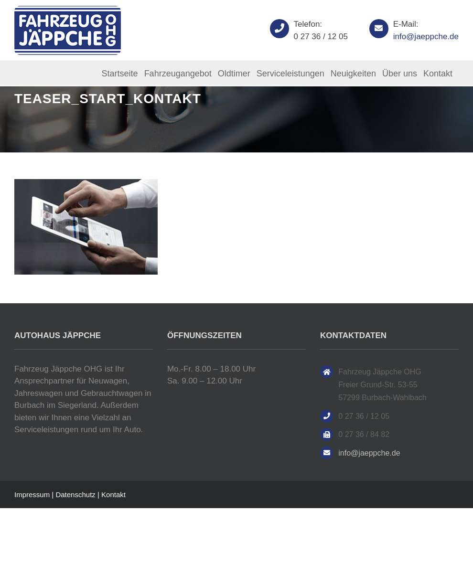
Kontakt (113, 494)
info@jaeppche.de (426, 36)
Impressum (32, 494)
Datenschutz (75, 494)
